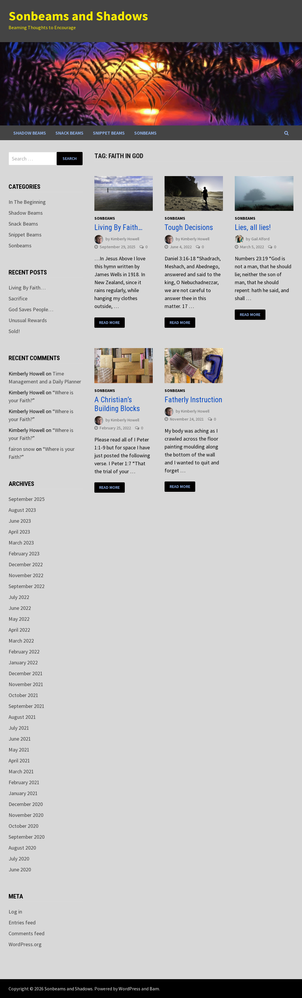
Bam (154, 989)
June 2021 (20, 738)
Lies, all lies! (253, 227)
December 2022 (26, 564)
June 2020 (20, 869)
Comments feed (27, 933)
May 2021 (19, 749)
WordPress (129, 989)
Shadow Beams (29, 133)
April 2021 (19, 760)
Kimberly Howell (125, 239)
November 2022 (26, 575)
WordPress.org (25, 944)
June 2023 (20, 520)
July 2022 (19, 597)
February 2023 (24, 553)
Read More (109, 322)
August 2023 (22, 510)
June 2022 (20, 608)
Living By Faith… (118, 227)
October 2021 (23, 695)
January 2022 (23, 662)
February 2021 (24, 782)
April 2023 (19, 531)
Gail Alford (260, 239)
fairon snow (22, 449)
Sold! (14, 331)
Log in (15, 911)
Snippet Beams (109, 133)
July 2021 (19, 727)
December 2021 (26, 673)
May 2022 (19, 618)
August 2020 (22, 847)
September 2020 (27, 836)
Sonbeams (145, 133)
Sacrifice (18, 298)
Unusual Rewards (28, 320)
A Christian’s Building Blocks (117, 404)
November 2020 (26, 815)
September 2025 (27, 499)
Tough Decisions (189, 227)
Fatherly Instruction (193, 399)
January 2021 (23, 793)
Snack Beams (69, 133)
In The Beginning (27, 201)
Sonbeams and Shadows (78, 16)
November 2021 (26, 684)
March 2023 (21, 542)
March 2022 (21, 640)
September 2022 (27, 586)
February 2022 (24, 651)
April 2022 (19, 629)
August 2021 (22, 717)
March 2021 (21, 771)
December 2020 (26, 804)
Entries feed (22, 922)
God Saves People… (31, 309)
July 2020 (19, 858)
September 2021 (27, 706)
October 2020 (23, 825)
